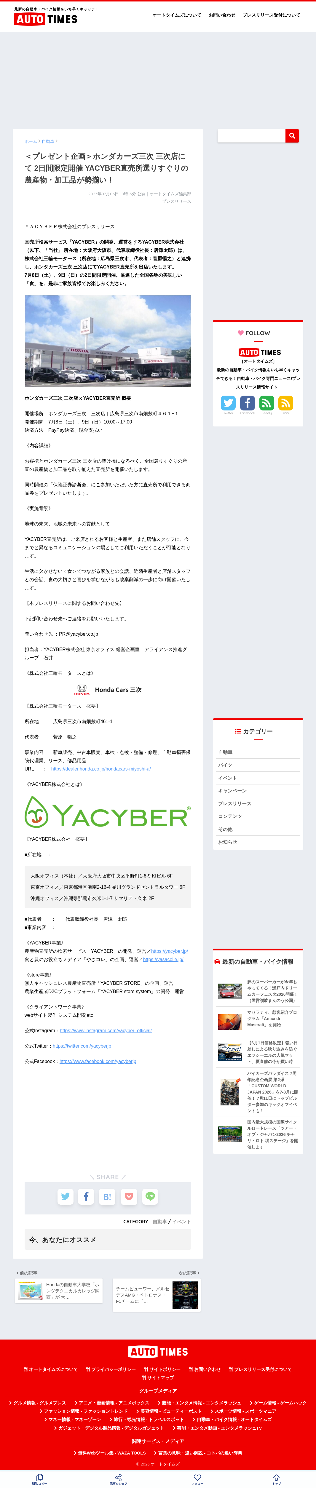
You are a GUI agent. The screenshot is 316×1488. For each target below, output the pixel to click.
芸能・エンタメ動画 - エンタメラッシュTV (219, 1430)
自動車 (160, 1222)
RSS (286, 413)
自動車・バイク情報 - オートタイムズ (234, 1421)
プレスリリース (235, 805)
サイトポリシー (165, 1371)
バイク (225, 765)
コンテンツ (230, 818)
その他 (225, 831)
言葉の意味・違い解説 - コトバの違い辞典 (200, 1455)
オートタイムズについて (176, 14)
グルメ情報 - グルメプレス (39, 1404)
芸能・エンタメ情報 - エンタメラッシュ (201, 1404)
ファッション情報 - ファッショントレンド (86, 1413)
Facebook (247, 413)
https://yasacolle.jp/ (163, 959)
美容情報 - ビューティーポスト (171, 1413)
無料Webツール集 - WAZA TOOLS (112, 1455)
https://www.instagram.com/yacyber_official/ (106, 1030)
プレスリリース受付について (271, 14)
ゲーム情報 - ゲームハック (280, 1404)
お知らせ (228, 844)
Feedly (267, 413)
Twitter (228, 413)
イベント (181, 1222)
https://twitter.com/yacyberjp (82, 1046)
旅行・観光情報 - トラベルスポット (149, 1421)
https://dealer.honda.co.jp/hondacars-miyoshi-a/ (101, 768)
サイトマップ (160, 1379)
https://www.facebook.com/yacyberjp (98, 1061)
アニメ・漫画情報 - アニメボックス (114, 1404)
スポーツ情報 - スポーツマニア (245, 1413)
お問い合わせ (222, 14)
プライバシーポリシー (113, 1371)
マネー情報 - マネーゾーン (74, 1421)
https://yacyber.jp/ (169, 951)
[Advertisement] (158, 77)
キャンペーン (233, 792)
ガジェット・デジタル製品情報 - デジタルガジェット (111, 1430)
